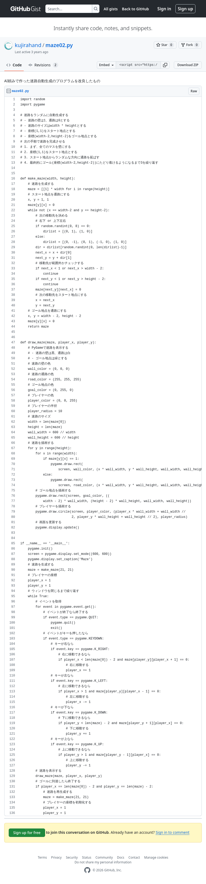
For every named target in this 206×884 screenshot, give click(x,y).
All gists (111, 8)
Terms (42, 857)
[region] (103, 456)
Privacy (56, 857)
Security (72, 857)
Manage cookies (156, 857)
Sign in (164, 9)
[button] (165, 65)
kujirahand (28, 45)
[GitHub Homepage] (87, 870)
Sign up (185, 9)
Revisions (43, 65)
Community (104, 857)
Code (14, 64)
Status (86, 857)
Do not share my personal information (103, 862)
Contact (134, 857)
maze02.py (59, 45)
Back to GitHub (135, 8)
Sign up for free (27, 832)
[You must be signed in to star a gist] (165, 45)
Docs (120, 857)
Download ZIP (187, 65)
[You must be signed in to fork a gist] (190, 45)
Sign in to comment (172, 832)
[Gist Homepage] (26, 9)
